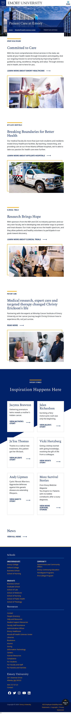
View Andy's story (15, 500)
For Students (12, 662)
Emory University (25, 704)
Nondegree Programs (45, 573)
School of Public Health (16, 599)
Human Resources (14, 655)
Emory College (12, 564)
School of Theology (14, 602)
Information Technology (16, 649)
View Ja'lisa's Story (16, 458)
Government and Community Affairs (48, 565)
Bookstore (11, 640)
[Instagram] (19, 693)
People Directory (13, 616)
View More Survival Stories (45, 507)
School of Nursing (14, 573)
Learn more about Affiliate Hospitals (26, 155)
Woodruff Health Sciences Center (25, 30)
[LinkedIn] (29, 693)
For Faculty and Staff (15, 665)
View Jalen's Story (45, 426)
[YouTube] (24, 693)
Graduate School (13, 586)
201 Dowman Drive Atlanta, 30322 (14, 679)
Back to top (65, 702)
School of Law (12, 589)
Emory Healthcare (14, 631)
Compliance (11, 658)
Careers (10, 652)
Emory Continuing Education (48, 570)
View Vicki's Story (45, 461)
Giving (9, 646)
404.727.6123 (12, 685)
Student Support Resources (17, 622)
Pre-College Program (45, 576)
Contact (10, 613)
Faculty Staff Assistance (16, 625)
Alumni (10, 643)
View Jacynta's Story (16, 422)
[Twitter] (14, 693)
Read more (12, 325)
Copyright (54, 707)
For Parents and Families (16, 668)
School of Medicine (14, 593)
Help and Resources (14, 619)
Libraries (10, 637)
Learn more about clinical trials (24, 239)
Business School (13, 570)
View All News (14, 536)
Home (11, 30)
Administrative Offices (15, 628)
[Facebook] (9, 693)
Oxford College (13, 567)
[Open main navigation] (68, 3)
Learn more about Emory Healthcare (25, 70)
